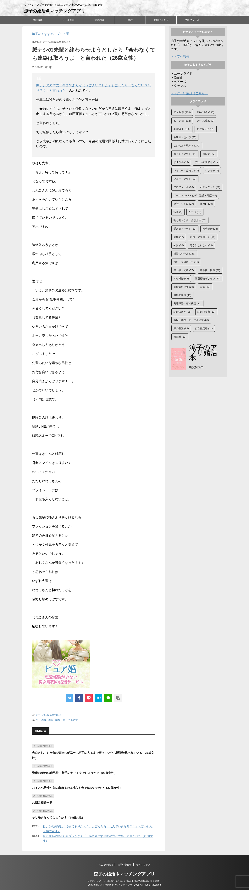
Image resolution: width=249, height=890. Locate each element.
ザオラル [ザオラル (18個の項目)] (181, 162)
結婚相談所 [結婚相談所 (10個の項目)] (206, 311)
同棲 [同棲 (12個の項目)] (179, 237)
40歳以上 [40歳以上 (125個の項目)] (182, 129)
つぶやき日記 (106, 864)
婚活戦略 (38, 20)
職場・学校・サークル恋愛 (63, 720)
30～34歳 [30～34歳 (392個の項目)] (182, 120)
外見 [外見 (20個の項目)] (179, 245)
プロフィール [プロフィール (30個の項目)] (184, 187)
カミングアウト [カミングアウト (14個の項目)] (185, 153)
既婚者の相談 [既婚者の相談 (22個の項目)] (184, 286)
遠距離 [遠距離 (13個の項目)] (180, 336)
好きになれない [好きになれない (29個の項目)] (201, 245)
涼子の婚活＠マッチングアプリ (54, 11)
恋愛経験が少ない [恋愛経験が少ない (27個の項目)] (207, 278)
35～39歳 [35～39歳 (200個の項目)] (205, 120)
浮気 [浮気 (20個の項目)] (205, 286)
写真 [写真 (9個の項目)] (178, 212)
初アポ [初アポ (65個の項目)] (195, 212)
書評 (130, 20)
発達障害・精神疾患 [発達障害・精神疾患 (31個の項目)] (187, 303)
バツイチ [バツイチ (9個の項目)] (212, 170)
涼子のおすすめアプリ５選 (50, 34)
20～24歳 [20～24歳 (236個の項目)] (182, 112)
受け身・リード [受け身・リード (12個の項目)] (185, 228)
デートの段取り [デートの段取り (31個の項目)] (206, 162)
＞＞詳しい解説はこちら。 (189, 93)
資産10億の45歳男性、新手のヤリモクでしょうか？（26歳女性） (74, 772)
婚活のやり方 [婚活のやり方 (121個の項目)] (184, 253)
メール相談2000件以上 (48, 714)
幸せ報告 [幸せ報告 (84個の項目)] (181, 278)
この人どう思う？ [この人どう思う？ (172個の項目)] (187, 145)
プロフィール (192, 20)
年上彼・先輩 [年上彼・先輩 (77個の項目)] (184, 270)
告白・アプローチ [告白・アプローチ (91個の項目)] (202, 237)
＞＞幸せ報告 (180, 56)
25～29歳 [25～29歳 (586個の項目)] (205, 112)
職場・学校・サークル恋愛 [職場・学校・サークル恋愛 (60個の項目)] (191, 320)
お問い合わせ (161, 20)
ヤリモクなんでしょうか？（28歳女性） (58, 817)
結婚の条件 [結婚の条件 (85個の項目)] (182, 311)
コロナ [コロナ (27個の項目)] (208, 153)
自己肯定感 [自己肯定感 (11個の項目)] (204, 328)
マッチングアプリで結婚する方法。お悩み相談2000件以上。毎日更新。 (124, 880)
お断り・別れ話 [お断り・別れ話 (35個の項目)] (185, 137)
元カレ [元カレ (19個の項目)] (206, 203)
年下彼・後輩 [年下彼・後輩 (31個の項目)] (210, 270)
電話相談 (99, 20)
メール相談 (68, 20)
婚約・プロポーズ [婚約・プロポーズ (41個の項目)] (186, 261)
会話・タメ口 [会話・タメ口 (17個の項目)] (184, 203)
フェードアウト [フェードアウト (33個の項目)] (185, 178)
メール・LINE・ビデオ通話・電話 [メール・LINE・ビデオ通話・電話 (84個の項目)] (195, 195)
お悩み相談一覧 (42, 802)
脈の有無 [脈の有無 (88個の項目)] (181, 328)
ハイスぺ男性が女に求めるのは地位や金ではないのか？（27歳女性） (77, 787)
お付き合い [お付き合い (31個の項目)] (205, 129)
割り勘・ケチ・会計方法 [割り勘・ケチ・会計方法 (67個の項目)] (190, 220)
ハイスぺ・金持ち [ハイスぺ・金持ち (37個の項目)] (186, 170)
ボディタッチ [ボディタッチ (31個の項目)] (210, 187)
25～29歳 (41, 720)
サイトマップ (143, 864)
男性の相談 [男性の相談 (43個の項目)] (182, 295)
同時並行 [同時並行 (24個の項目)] (210, 228)
